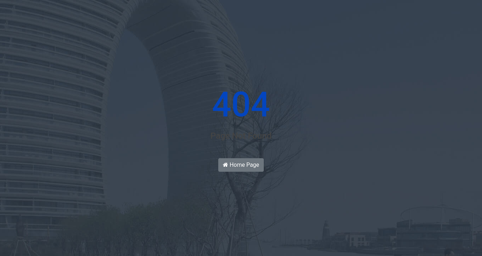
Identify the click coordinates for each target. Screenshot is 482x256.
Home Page (241, 164)
